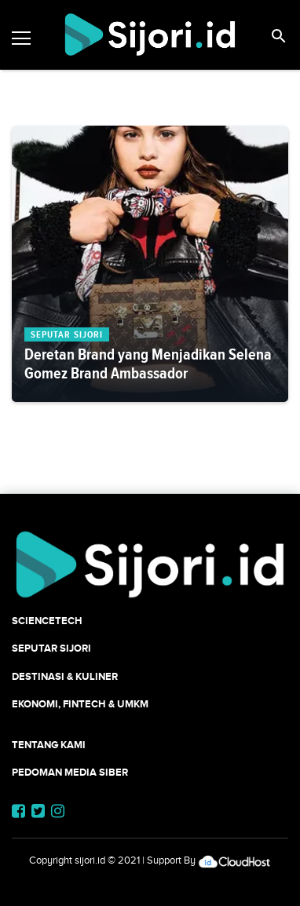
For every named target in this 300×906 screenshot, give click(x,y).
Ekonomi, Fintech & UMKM (80, 704)
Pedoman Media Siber (70, 772)
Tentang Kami (49, 745)
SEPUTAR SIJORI (51, 648)
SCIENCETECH (47, 621)
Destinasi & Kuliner (65, 676)
